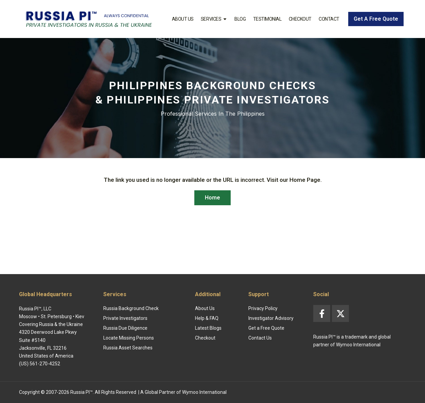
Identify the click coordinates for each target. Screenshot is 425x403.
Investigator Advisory (271, 318)
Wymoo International (204, 392)
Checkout (300, 19)
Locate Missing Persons (128, 338)
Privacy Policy (263, 308)
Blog (240, 19)
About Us (183, 19)
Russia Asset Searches (128, 347)
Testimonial (267, 19)
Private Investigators (125, 318)
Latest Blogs (208, 328)
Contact (329, 19)
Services (214, 19)
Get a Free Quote (266, 328)
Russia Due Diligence (125, 328)
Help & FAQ (206, 318)
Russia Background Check (131, 308)
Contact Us (260, 338)
